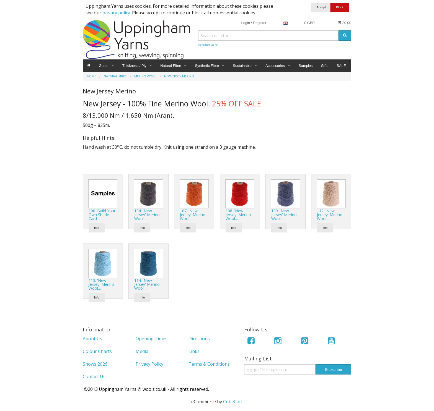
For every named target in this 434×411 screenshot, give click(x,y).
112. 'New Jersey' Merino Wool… (329, 214)
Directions (199, 339)
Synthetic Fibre (207, 66)
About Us (92, 339)
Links (194, 351)
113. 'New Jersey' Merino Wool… (101, 284)
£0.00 (344, 22)
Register (259, 23)
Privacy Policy (149, 364)
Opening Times (151, 339)
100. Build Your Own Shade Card (102, 214)
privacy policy (116, 13)
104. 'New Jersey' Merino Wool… (147, 214)
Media (142, 351)
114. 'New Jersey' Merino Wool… (147, 284)
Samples (306, 66)
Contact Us (94, 376)
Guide (103, 66)
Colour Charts (97, 351)
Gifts (325, 66)
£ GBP (309, 23)
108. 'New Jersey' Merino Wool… (238, 214)
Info (96, 227)
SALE (341, 66)
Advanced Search (208, 44)
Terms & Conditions (209, 364)
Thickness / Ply (134, 66)
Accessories (275, 66)
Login (245, 23)
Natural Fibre (170, 66)
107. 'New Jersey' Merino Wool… (192, 214)
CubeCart (233, 402)
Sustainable (242, 66)
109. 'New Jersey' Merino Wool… (284, 214)
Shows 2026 (95, 364)
